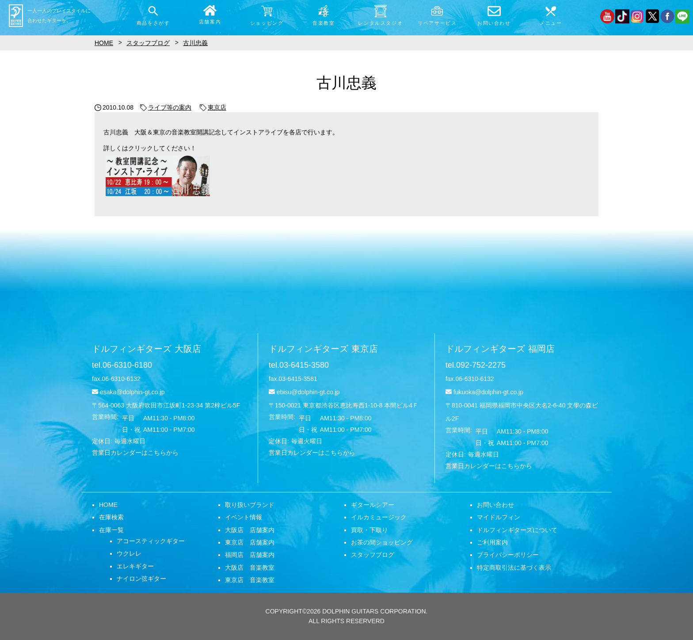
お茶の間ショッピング (382, 542)
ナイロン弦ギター (141, 578)
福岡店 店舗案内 (249, 554)
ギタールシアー (372, 504)
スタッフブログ (372, 554)
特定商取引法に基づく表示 (514, 567)
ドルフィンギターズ (146, 349)
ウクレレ (129, 553)
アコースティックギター (151, 541)
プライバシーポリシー (508, 554)
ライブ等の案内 (165, 107)
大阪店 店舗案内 (249, 529)
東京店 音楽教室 (249, 579)
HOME (108, 504)
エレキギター (135, 566)
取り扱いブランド (249, 504)
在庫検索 (111, 517)
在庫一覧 (111, 529)
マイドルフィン (498, 517)
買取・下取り (369, 529)
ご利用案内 (492, 542)
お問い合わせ (495, 504)
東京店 (213, 107)
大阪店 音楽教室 (249, 567)
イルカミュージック (379, 517)
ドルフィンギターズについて (517, 529)
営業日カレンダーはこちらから (135, 452)
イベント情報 (243, 517)
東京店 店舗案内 (249, 542)
